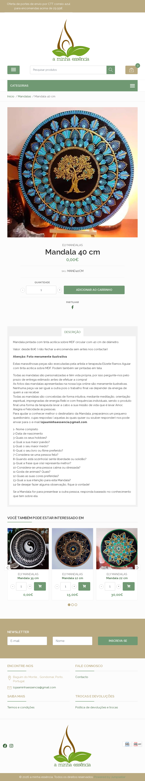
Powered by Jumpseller (109, 777)
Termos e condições (20, 707)
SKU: (64, 271)
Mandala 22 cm (117, 578)
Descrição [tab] (72, 332)
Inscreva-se (118, 640)
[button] (69, 604)
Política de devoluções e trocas (96, 707)
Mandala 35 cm (28, 578)
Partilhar (72, 302)
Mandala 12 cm (72, 578)
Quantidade (42, 282)
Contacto (81, 677)
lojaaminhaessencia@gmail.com (34, 687)
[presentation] (7, 567)
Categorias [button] (72, 86)
